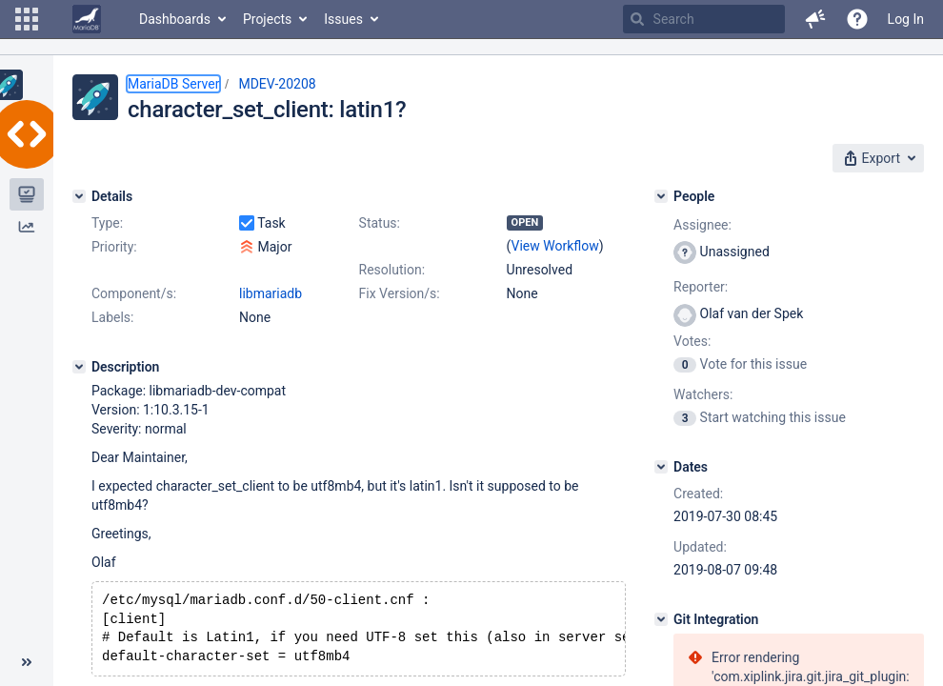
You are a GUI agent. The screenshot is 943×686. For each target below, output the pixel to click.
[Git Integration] (661, 619)
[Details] (79, 196)
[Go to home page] (86, 19)
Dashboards (175, 19)
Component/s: (133, 293)
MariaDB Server (173, 83)
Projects (267, 19)
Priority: (114, 246)
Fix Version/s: (399, 293)
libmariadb (270, 293)
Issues (343, 19)
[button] (27, 19)
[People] (661, 196)
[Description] (79, 366)
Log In (906, 19)
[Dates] (661, 467)
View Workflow (555, 245)
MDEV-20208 (276, 83)
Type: (107, 223)
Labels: (112, 317)
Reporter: (700, 286)
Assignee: (702, 224)
